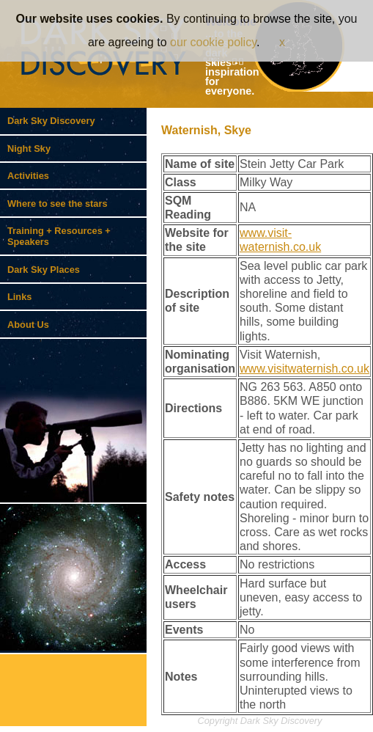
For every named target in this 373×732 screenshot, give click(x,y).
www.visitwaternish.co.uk (304, 368)
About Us (28, 324)
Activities (28, 175)
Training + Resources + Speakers (59, 236)
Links (19, 296)
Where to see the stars (57, 203)
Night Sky (29, 148)
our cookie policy (213, 42)
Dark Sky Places (43, 269)
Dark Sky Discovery (51, 120)
